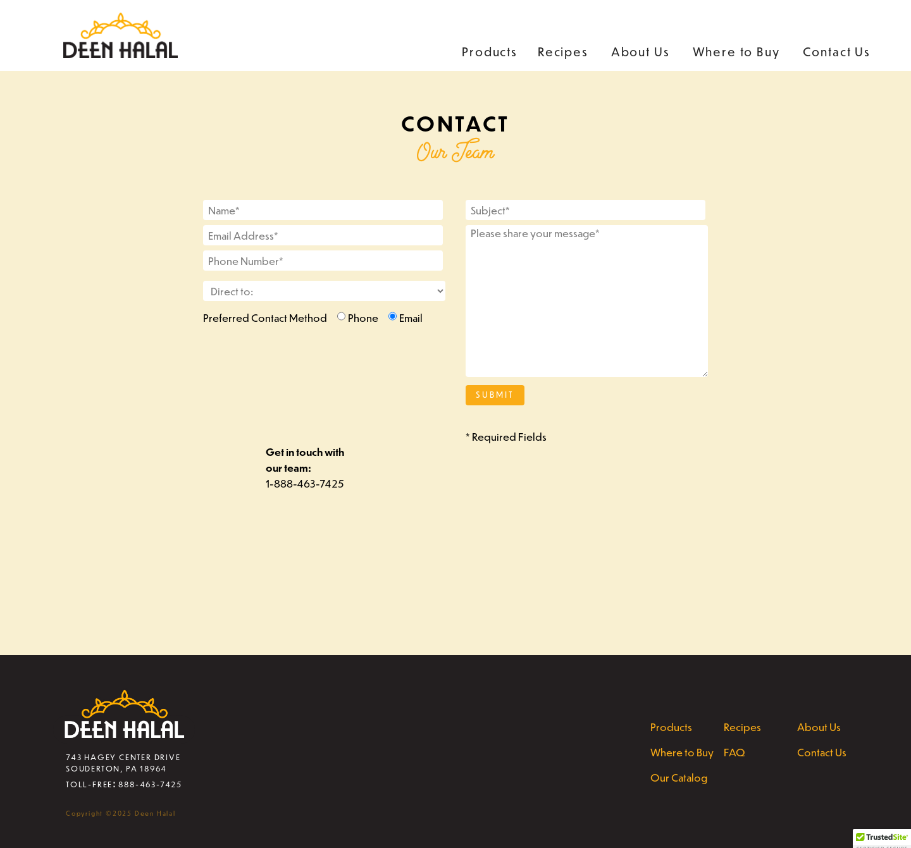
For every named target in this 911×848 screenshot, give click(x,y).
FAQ (734, 752)
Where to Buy (736, 51)
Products (489, 51)
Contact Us (837, 51)
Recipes (563, 51)
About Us (640, 51)
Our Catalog (678, 777)
